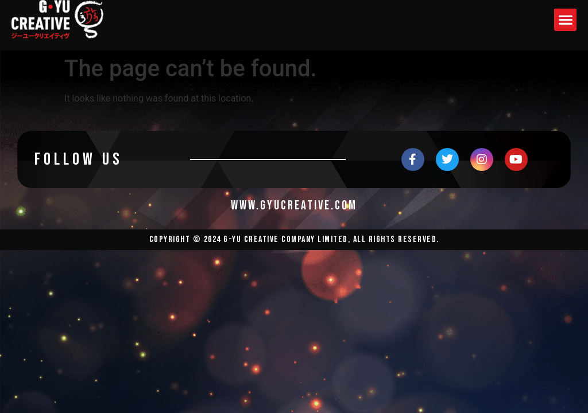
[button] (565, 20)
